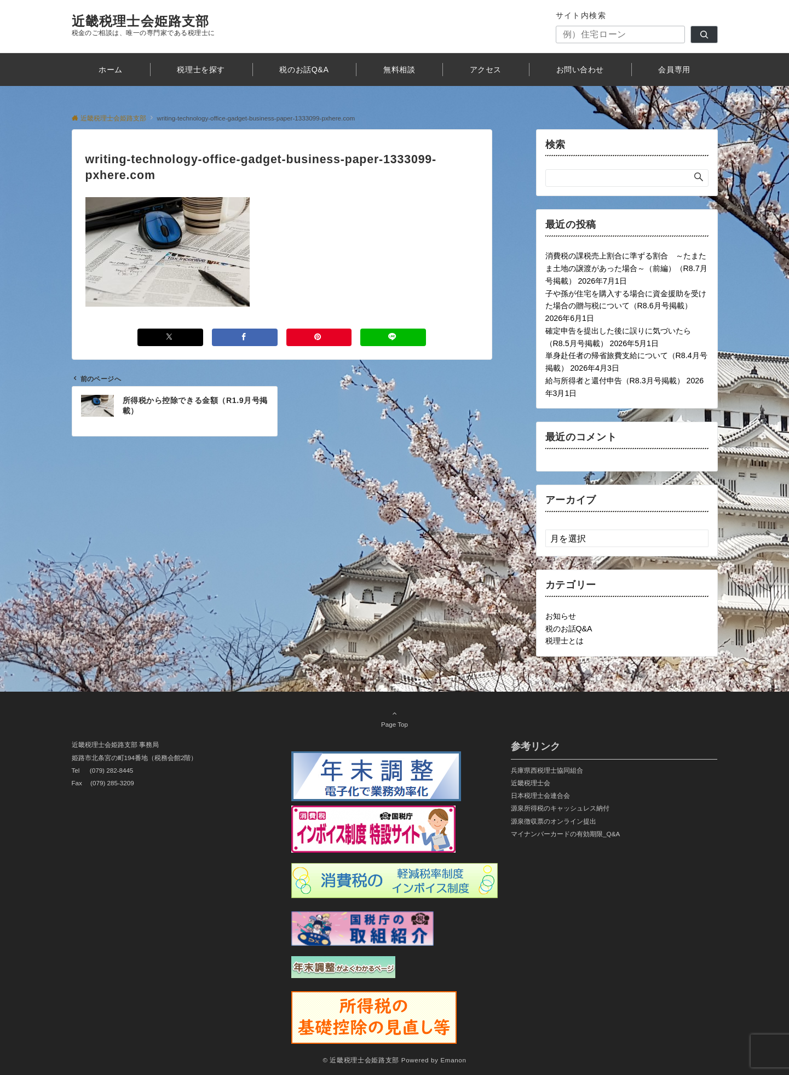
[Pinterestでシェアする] (319, 337)
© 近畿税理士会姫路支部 (360, 1059)
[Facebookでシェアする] (245, 337)
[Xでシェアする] (170, 337)
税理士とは (564, 640)
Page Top (395, 718)
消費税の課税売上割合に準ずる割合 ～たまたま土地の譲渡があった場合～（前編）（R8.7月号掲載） (626, 268)
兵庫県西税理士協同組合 (547, 770)
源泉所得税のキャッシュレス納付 (560, 808)
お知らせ (560, 616)
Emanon (453, 1059)
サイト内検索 (581, 15)
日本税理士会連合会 (540, 795)
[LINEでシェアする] (393, 337)
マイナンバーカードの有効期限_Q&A (565, 833)
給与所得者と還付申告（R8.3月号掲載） (614, 380)
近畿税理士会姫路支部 (141, 21)
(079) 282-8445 (112, 770)
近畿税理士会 (530, 782)
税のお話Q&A (568, 628)
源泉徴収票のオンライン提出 (553, 821)
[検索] (704, 34)
